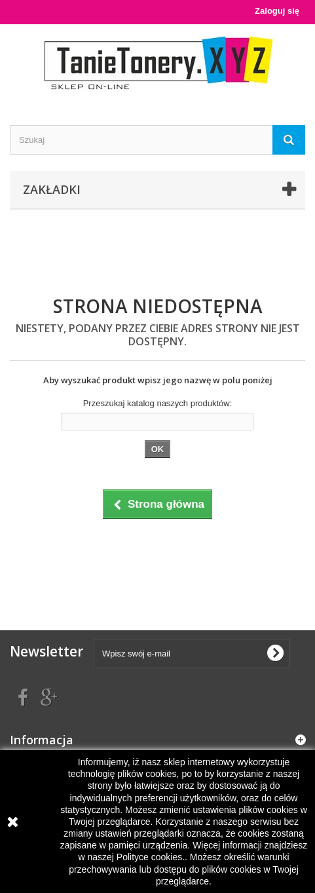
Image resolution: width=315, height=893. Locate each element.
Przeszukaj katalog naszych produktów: (157, 403)
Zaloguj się (277, 11)
